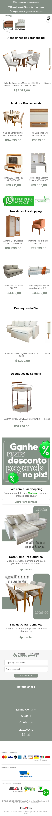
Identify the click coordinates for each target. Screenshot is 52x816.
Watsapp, (33, 493)
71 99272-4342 (46, 792)
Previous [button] (4, 20)
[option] (8, 20)
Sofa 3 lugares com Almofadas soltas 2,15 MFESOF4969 (39, 288)
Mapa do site (34, 803)
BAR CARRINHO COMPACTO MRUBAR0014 (22, 420)
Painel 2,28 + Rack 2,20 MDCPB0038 (13, 179)
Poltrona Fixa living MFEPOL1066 (38, 242)
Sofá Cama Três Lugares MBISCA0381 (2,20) (22, 354)
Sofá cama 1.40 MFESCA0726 (13, 286)
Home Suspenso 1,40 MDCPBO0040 (38, 134)
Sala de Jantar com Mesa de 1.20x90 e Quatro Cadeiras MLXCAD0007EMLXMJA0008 (22, 85)
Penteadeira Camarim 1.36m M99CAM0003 (39, 179)
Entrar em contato (26, 501)
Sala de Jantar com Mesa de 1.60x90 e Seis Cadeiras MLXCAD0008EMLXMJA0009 (13, 137)
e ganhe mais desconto (27, 11)
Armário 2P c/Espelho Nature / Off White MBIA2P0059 (13, 243)
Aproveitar (26, 569)
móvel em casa (27, 2)
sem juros (27, 7)
